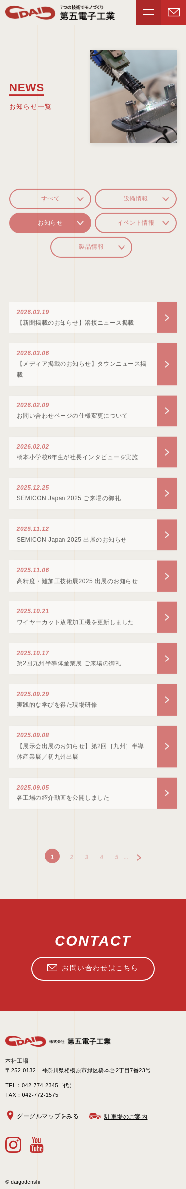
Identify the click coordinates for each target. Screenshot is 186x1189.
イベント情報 (135, 226)
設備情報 (136, 201)
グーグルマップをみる (48, 1116)
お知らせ (50, 226)
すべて (50, 201)
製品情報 (91, 250)
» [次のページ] (138, 861)
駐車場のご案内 (125, 1116)
